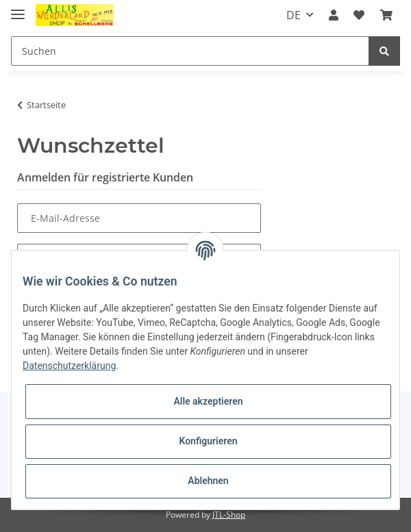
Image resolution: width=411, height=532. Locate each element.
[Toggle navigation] (18, 8)
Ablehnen (208, 480)
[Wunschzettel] (359, 15)
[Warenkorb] (386, 15)
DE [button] (293, 15)
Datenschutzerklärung (69, 365)
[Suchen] (190, 51)
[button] (333, 15)
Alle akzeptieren (207, 401)
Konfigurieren (208, 440)
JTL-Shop (228, 514)
